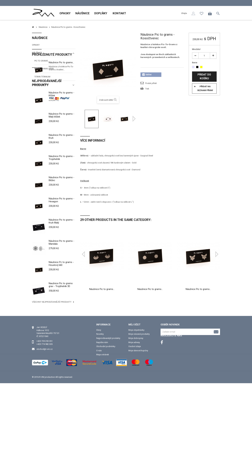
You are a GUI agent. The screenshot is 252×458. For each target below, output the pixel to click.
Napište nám (102, 410)
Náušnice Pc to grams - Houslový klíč (61, 316)
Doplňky (100, 13)
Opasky (65, 13)
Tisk (147, 88)
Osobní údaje (134, 414)
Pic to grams (41, 61)
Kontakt (119, 13)
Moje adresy (134, 410)
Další (134, 119)
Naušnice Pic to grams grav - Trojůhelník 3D (61, 337)
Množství (196, 49)
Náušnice (82, 13)
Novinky (100, 402)
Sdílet (146, 74)
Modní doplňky (40, 84)
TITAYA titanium (42, 76)
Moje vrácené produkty (139, 402)
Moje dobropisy (135, 406)
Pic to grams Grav (44, 68)
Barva (195, 62)
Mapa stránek (102, 423)
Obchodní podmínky (105, 414)
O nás (99, 419)
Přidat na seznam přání (205, 88)
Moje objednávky (136, 398)
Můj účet (134, 392)
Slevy (98, 398)
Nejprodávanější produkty (46, 135)
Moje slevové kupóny (138, 419)
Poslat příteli (151, 83)
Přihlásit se (193, 13)
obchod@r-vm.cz (44, 417)
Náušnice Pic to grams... (61, 105)
